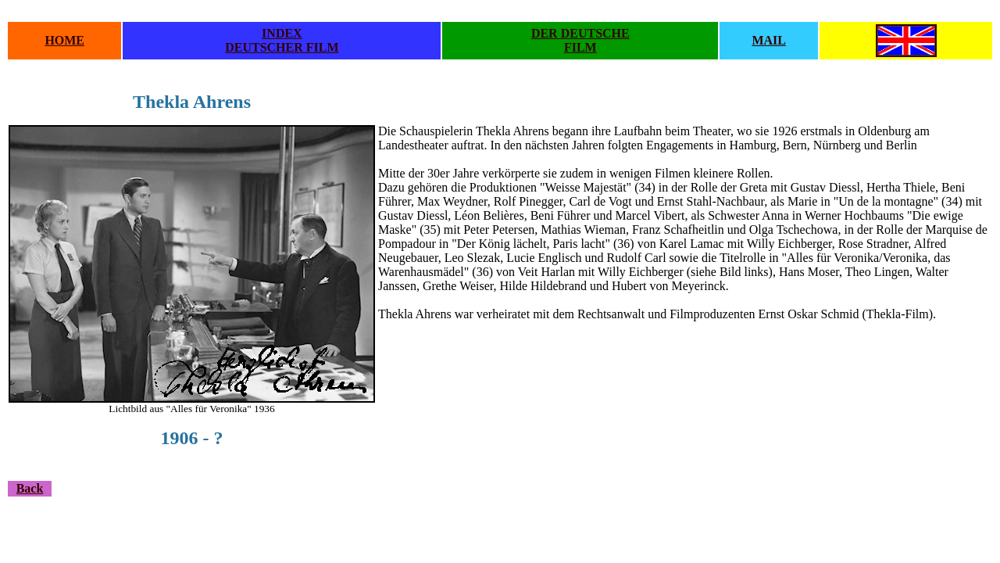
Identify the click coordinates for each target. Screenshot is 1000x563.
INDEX (282, 33)
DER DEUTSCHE (580, 33)
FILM (580, 47)
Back (30, 488)
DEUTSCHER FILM (281, 47)
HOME (64, 40)
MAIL (769, 40)
